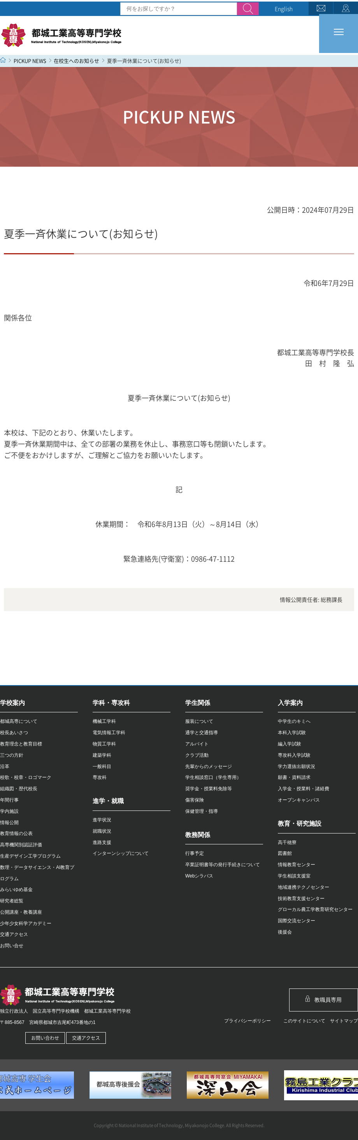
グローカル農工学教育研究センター (315, 909)
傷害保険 (194, 800)
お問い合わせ (45, 1037)
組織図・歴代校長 (18, 788)
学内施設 (9, 811)
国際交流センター (296, 920)
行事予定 (194, 853)
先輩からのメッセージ (208, 766)
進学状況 (102, 820)
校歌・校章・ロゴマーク (25, 777)
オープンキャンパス (299, 800)
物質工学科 (104, 744)
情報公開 (9, 822)
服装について (199, 721)
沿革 (4, 766)
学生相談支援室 (294, 876)
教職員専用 (323, 999)
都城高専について (18, 721)
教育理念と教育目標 (21, 744)
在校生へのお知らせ (76, 60)
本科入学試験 (292, 732)
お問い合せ (11, 945)
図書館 (285, 853)
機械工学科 (104, 721)
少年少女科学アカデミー (25, 923)
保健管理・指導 (201, 811)
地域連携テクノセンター (303, 887)
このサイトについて (302, 1021)
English (284, 8)
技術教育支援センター (301, 898)
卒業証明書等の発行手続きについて (222, 864)
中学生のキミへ (294, 721)
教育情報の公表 (16, 833)
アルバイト (197, 744)
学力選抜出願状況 (296, 766)
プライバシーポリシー (245, 1021)
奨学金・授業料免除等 (208, 788)
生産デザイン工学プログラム (30, 856)
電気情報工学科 (109, 732)
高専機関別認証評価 (21, 845)
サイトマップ (341, 1021)
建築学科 (102, 755)
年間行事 (9, 800)
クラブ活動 (197, 755)
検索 (248, 9)
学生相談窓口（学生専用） (213, 777)
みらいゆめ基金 (16, 889)
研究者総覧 (11, 901)
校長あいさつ (14, 732)
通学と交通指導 (201, 732)
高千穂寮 (287, 842)
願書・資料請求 (294, 777)
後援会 (285, 932)
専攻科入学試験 (294, 755)
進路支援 (102, 842)
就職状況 (102, 831)
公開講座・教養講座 (21, 912)
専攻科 (100, 777)
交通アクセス (14, 934)
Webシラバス (199, 876)
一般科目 (102, 766)
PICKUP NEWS (30, 60)
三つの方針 (11, 755)
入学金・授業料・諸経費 (303, 788)
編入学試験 (289, 744)
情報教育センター (296, 864)
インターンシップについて (121, 853)
